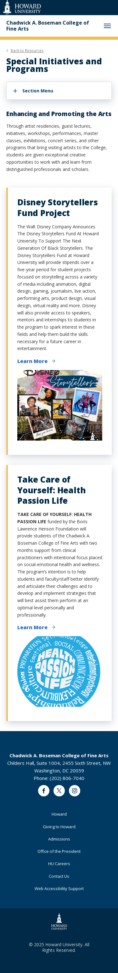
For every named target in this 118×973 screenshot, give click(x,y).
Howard (59, 814)
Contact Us (59, 876)
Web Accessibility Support (59, 888)
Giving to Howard (59, 826)
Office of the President (59, 851)
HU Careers (59, 863)
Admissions (59, 839)
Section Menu (37, 91)
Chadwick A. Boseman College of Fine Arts (47, 26)
